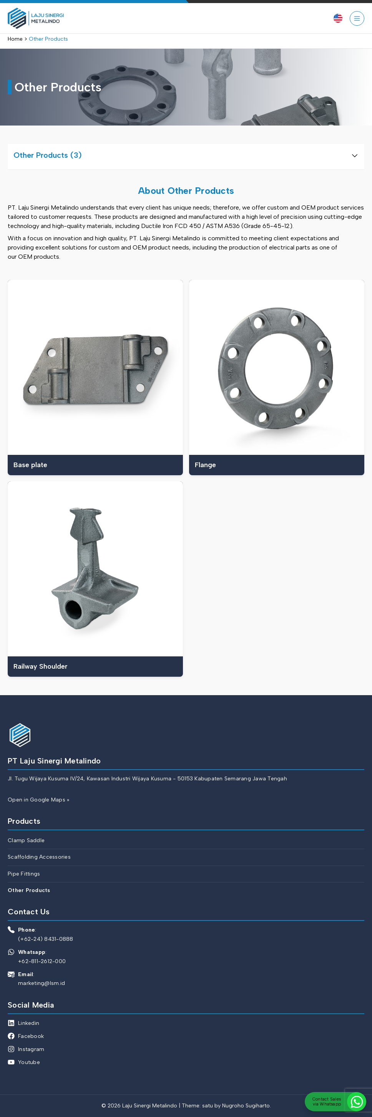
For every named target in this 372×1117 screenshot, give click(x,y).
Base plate (30, 465)
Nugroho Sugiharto (246, 1105)
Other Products (29, 890)
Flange (205, 465)
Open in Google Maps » (38, 799)
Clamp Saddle (26, 840)
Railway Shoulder (40, 666)
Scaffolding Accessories (39, 857)
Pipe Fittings (24, 874)
